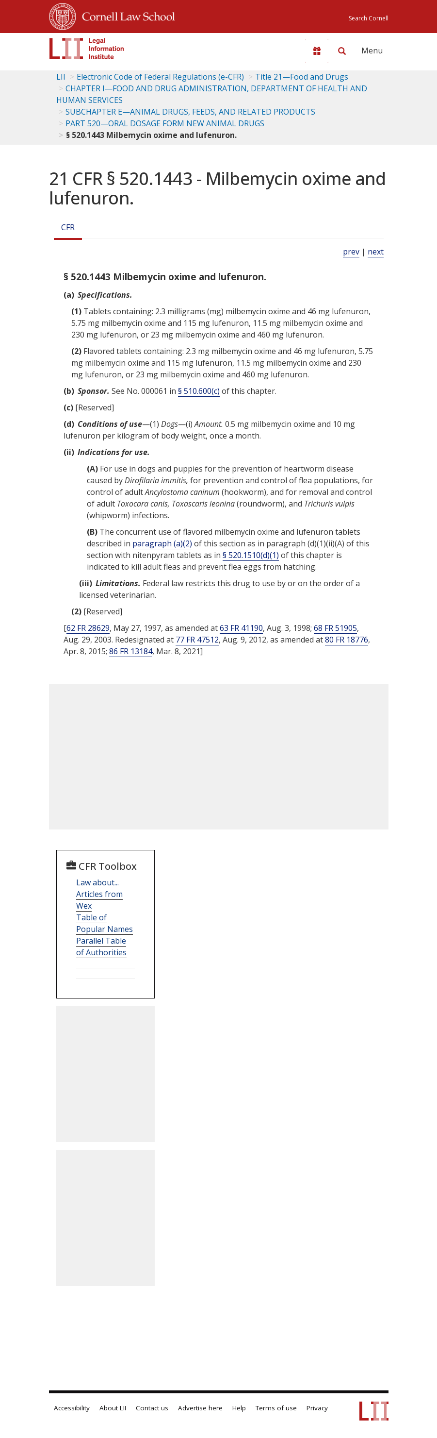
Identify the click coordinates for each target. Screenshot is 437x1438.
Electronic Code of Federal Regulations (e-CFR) (160, 76)
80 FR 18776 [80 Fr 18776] (346, 639)
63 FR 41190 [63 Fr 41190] (241, 628)
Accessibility (72, 1408)
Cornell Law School (125, 15)
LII (60, 76)
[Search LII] (342, 51)
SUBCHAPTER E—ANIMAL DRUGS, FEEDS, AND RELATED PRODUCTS (190, 111)
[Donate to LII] (316, 51)
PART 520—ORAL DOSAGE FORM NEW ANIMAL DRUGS (164, 123)
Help (239, 1408)
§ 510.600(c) (199, 391)
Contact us (152, 1408)
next (376, 251)
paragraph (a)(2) (162, 543)
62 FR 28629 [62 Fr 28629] (88, 628)
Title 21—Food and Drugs (301, 76)
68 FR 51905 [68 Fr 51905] (335, 628)
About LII (112, 1408)
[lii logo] (86, 48)
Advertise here (200, 1408)
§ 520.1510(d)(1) (251, 555)
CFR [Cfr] (68, 227)
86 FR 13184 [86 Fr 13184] (130, 651)
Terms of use (276, 1408)
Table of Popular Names (104, 923)
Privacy (317, 1408)
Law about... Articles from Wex (99, 894)
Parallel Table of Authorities (101, 946)
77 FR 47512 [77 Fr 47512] (197, 639)
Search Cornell (368, 18)
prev (351, 251)
